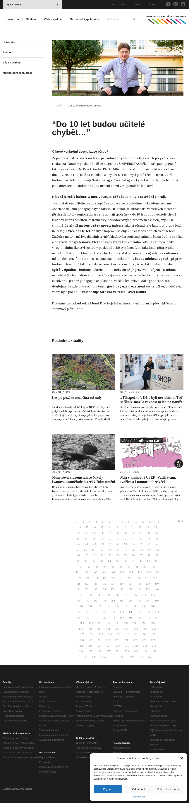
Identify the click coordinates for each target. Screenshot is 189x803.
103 (95, 572)
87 (133, 561)
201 (108, 628)
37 (86, 538)
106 (122, 572)
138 (139, 589)
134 (104, 589)
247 (122, 657)
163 (108, 606)
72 (102, 555)
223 (144, 640)
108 (140, 572)
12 (150, 521)
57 (157, 544)
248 (132, 657)
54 (133, 544)
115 (113, 578)
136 (121, 589)
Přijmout (108, 789)
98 (136, 566)
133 (95, 589)
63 (117, 550)
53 (125, 544)
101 (77, 572)
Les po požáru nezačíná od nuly (77, 397)
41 (117, 538)
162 (100, 606)
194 (126, 623)
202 (117, 628)
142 (90, 595)
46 (157, 538)
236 (99, 651)
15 (87, 527)
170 (87, 612)
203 (126, 628)
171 (96, 612)
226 (91, 645)
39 (101, 538)
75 (125, 555)
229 (118, 645)
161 (91, 606)
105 (113, 572)
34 (148, 533)
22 (140, 527)
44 (141, 538)
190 (91, 623)
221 (126, 640)
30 (118, 533)
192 (108, 623)
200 (99, 628)
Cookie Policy (138, 796)
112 (88, 578)
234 (81, 651)
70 (86, 555)
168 (153, 606)
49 (94, 544)
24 (155, 527)
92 (88, 566)
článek (72, 164)
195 (135, 623)
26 (86, 533)
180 (87, 617)
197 (153, 623)
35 (156, 533)
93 (96, 566)
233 (154, 645)
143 (99, 595)
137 (130, 589)
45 (149, 538)
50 (102, 544)
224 (153, 640)
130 (157, 583)
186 (139, 617)
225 (81, 645)
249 (141, 657)
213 (136, 634)
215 (153, 634)
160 (82, 606)
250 (150, 657)
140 (157, 589)
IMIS (137, 4)
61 (101, 550)
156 (131, 600)
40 (109, 538)
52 (117, 544)
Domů (59, 105)
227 (100, 645)
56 (149, 544)
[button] (181, 758)
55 (141, 544)
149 (153, 595)
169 (78, 612)
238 (118, 651)
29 (110, 533)
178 (157, 612)
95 (112, 566)
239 (127, 651)
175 (131, 612)
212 (127, 634)
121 (78, 583)
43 (133, 538)
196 (144, 623)
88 (141, 561)
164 (117, 606)
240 (136, 651)
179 (78, 617)
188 (157, 617)
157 (139, 600)
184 (122, 617)
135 (113, 589)
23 (147, 527)
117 (129, 578)
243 (85, 657)
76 (133, 555)
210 (110, 634)
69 (78, 555)
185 (131, 617)
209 (101, 634)
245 (104, 657)
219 (108, 640)
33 (141, 533)
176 (139, 612)
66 (141, 550)
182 (104, 617)
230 (127, 645)
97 (129, 566)
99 (144, 566)
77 (141, 555)
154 (113, 600)
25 (79, 533)
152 (95, 600)
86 (125, 561)
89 (148, 561)
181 (96, 617)
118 (138, 578)
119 (146, 578)
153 (104, 600)
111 (79, 578)
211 (118, 634)
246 (113, 657)
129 (148, 583)
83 (101, 561)
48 (86, 544)
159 (157, 600)
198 (81, 628)
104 (104, 572)
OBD (124, 4)
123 (95, 583)
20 (124, 527)
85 (117, 561)
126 (122, 583)
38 (93, 538)
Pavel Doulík (92, 169)
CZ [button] (110, 4)
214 (144, 634)
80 (78, 561)
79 (156, 555)
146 (126, 595)
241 (145, 651)
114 (104, 578)
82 (94, 561)
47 (78, 544)
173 (113, 612)
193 (117, 623)
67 (149, 550)
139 (148, 589)
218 (99, 640)
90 (156, 561)
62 (109, 550)
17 (102, 527)
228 (109, 645)
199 (90, 628)
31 (126, 533)
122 (87, 583)
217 (90, 640)
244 (94, 657)
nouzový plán (63, 309)
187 (148, 617)
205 (145, 628)
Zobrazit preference (169, 789)
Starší (180, 521)
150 (78, 600)
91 (81, 566)
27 (94, 533)
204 (136, 628)
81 (86, 561)
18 (109, 527)
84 (109, 561)
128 (139, 583)
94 (104, 566)
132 (86, 589)
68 (157, 550)
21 (132, 527)
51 (110, 544)
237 (109, 651)
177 (148, 612)
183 (113, 617)
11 (143, 521)
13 (158, 521)
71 (94, 555)
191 (100, 623)
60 (93, 550)
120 (155, 578)
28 (102, 533)
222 (135, 640)
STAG (151, 4)
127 (130, 583)
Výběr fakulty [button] (32, 4)
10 (136, 521)
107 (131, 572)
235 (90, 651)
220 (117, 640)
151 (87, 600)
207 (82, 634)
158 (148, 600)
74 (117, 555)
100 (153, 566)
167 (144, 606)
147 (135, 595)
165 (126, 606)
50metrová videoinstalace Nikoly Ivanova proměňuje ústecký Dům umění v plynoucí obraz (83, 481)
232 (145, 645)
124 (104, 583)
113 (96, 578)
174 (122, 612)
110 (157, 572)
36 (78, 538)
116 (121, 578)
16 (94, 527)
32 (133, 533)
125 (113, 583)
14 (79, 527)
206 (154, 628)
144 (108, 595)
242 (154, 651)
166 (135, 606)
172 (104, 612)
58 (78, 550)
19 (117, 527)
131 (78, 589)
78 (149, 555)
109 (149, 572)
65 (133, 550)
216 (82, 640)
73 (110, 555)
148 (144, 595)
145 (117, 595)
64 (125, 550)
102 (86, 572)
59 (85, 550)
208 (92, 634)
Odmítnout (138, 789)
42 (125, 538)
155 (122, 600)
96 (120, 566)
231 (136, 645)
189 (82, 623)
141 (82, 595)
